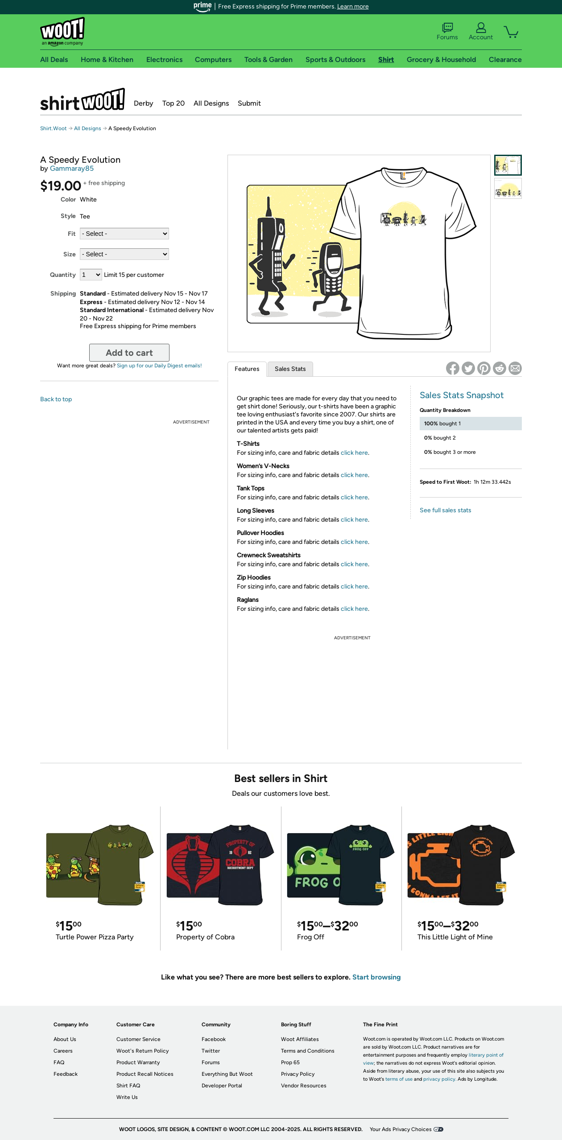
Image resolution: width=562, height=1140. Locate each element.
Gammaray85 (72, 168)
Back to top (56, 399)
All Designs (211, 103)
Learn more (353, 6)
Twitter (211, 1051)
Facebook (214, 1039)
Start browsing (376, 977)
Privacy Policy (297, 1074)
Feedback (66, 1074)
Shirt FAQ (128, 1085)
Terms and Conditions (308, 1051)
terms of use (399, 1079)
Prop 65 (290, 1062)
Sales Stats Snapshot (462, 395)
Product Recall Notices (145, 1074)
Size (69, 254)
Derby (143, 103)
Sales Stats (290, 369)
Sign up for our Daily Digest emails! (159, 365)
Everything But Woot (227, 1074)
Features (247, 369)
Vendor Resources (303, 1085)
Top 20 (173, 103)
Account (481, 31)
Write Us (127, 1097)
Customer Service (138, 1039)
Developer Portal (222, 1085)
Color (68, 199)
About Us (65, 1039)
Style (68, 216)
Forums (447, 31)
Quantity (63, 275)
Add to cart (129, 352)
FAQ (59, 1062)
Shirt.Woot (82, 99)
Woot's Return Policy (142, 1051)
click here (354, 453)
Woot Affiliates (300, 1039)
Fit (72, 234)
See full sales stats (445, 510)
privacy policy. (439, 1079)
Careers (63, 1051)
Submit (249, 103)
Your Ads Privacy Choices (401, 1129)
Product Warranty (138, 1062)
